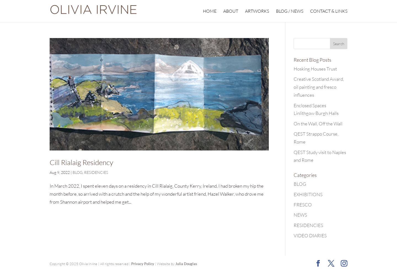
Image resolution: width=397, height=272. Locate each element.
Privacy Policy (142, 264)
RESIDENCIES (96, 172)
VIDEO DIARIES (310, 235)
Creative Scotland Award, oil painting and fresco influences (319, 87)
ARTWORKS (257, 11)
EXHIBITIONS (308, 194)
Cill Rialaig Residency (81, 162)
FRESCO (303, 205)
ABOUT (230, 11)
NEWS (300, 215)
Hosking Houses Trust (315, 69)
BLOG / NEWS (289, 11)
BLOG (77, 172)
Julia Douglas (186, 264)
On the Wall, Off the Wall (318, 123)
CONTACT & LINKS (328, 11)
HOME (209, 11)
